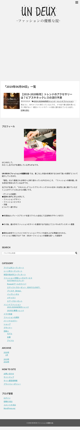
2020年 (6, 352)
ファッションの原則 (11, 317)
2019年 (6, 359)
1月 (6, 355)
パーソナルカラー (10, 320)
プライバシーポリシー (12, 384)
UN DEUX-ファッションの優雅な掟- (42, 423)
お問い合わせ (9, 373)
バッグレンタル (13, 294)
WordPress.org (9, 408)
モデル (9, 333)
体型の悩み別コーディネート (15, 274)
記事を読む (25, 110)
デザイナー (8, 327)
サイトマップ (9, 377)
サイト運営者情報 (10, 380)
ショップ (7, 324)
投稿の (8, 401)
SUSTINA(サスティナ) (15, 280)
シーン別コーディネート (13, 271)
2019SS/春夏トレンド (15, 310)
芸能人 (6, 331)
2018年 (6, 361)
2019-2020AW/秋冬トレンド (45, 101)
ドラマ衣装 (8, 314)
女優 (9, 337)
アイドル (10, 340)
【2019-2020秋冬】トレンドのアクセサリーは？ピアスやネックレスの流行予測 (46, 95)
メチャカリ (11, 297)
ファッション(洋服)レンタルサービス (18, 278)
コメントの (10, 405)
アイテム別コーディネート (14, 267)
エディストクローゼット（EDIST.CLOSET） (24, 287)
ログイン (7, 398)
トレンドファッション (65, 101)
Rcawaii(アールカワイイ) (16, 284)
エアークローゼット (14, 301)
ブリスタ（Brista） (14, 290)
